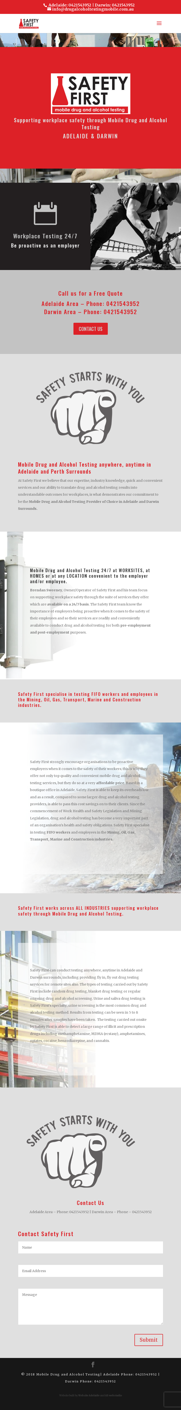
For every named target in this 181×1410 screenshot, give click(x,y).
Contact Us (91, 328)
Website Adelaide (89, 1395)
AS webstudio (113, 1395)
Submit (149, 1340)
